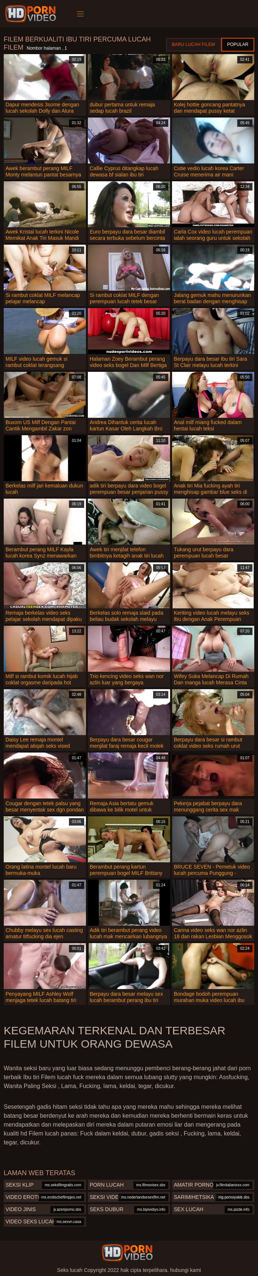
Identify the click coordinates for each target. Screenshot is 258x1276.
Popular (237, 44)
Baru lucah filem (193, 44)
